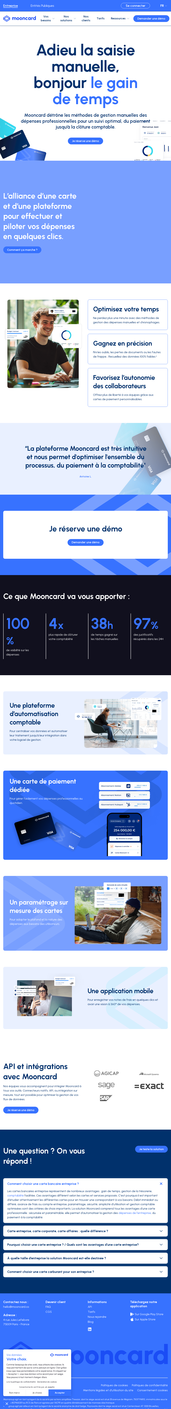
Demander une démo (151, 18)
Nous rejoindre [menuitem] (97, 1317)
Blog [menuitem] (90, 1322)
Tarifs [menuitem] (100, 18)
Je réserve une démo (85, 141)
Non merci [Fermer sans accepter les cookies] (14, 1392)
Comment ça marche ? (22, 250)
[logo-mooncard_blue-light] (19, 19)
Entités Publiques (42, 6)
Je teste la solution (151, 1149)
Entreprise (10, 6)
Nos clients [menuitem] (86, 18)
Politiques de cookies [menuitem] (114, 1385)
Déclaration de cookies (47, 1382)
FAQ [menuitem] (48, 1307)
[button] (7, 1403)
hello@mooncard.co (16, 1307)
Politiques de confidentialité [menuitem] (150, 1385)
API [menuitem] (90, 1307)
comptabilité (15, 1195)
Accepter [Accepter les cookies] (60, 1392)
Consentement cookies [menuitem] (152, 1390)
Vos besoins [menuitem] (46, 18)
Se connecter (135, 6)
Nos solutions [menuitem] (66, 18)
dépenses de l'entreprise (134, 1213)
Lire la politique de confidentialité (21, 1382)
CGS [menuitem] (49, 1312)
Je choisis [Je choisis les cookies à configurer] (37, 1392)
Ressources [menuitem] (118, 18)
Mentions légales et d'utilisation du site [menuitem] (108, 1390)
